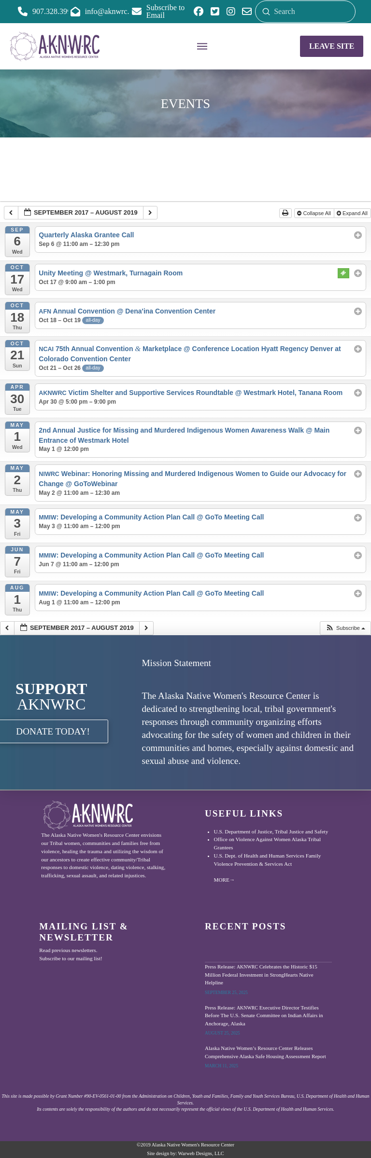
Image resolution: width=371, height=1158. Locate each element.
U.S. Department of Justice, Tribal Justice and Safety (271, 831)
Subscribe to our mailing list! (70, 958)
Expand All (353, 213)
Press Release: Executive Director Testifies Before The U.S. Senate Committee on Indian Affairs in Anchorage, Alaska (264, 1015)
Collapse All (314, 213)
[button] (202, 46)
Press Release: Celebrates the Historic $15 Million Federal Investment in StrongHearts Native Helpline (261, 974)
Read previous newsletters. (68, 950)
